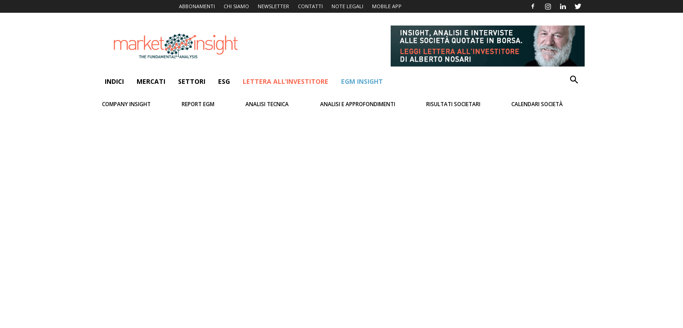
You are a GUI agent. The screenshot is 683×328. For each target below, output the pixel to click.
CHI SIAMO (236, 6)
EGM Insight (362, 81)
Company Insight (126, 104)
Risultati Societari (453, 104)
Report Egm (198, 104)
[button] (574, 81)
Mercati (151, 81)
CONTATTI (310, 6)
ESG (224, 81)
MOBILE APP (387, 6)
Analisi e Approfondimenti (357, 104)
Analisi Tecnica (267, 104)
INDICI (114, 81)
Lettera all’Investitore (285, 81)
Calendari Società (537, 104)
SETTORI (191, 81)
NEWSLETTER (273, 6)
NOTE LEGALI (347, 6)
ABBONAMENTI (197, 6)
